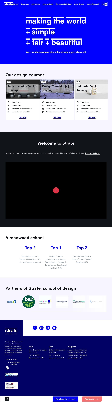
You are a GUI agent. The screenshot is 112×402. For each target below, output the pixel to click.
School (15, 4)
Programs (25, 4)
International (48, 4)
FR (103, 4)
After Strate (79, 4)
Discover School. (92, 153)
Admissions (35, 4)
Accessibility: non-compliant (14, 363)
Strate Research (93, 4)
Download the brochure (65, 399)
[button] (7, 367)
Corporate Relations (63, 4)
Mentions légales (11, 359)
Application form (92, 399)
